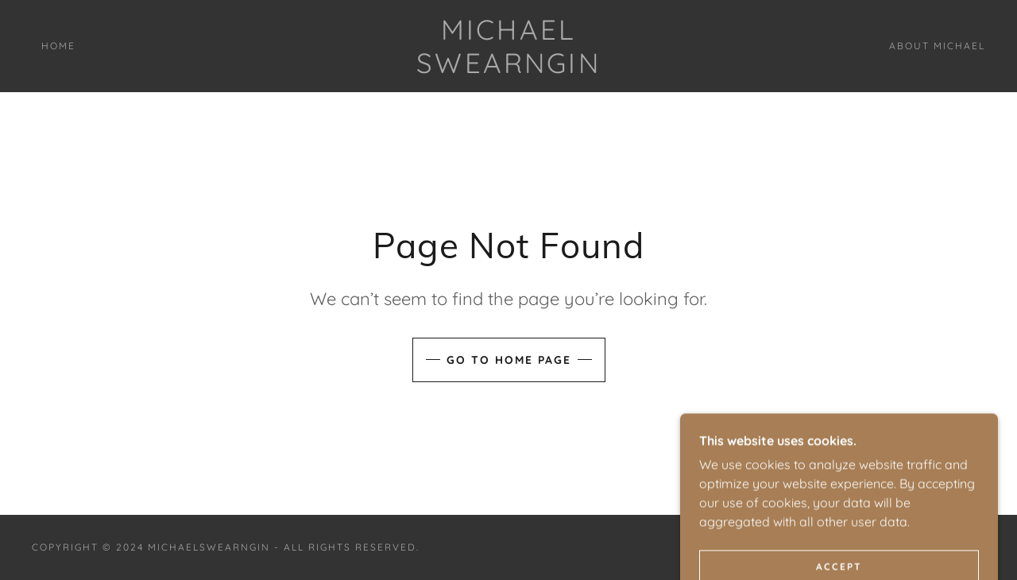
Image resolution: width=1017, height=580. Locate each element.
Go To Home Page (509, 360)
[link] (508, 68)
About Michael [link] (937, 46)
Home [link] (58, 46)
